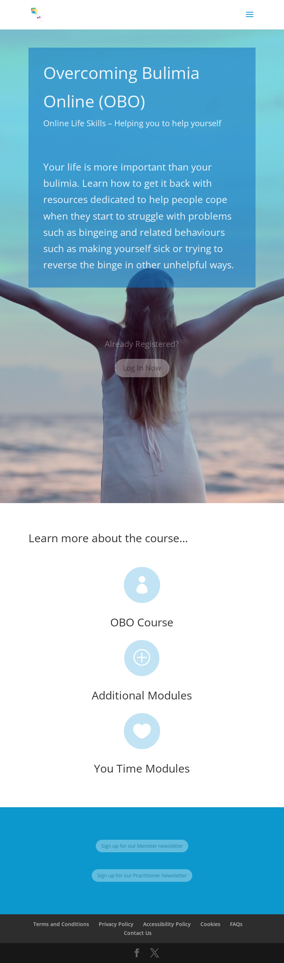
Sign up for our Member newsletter (142, 846)
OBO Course (141, 622)
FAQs (236, 924)
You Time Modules (142, 768)
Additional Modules (142, 695)
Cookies (210, 924)
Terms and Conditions (61, 924)
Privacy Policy (116, 924)
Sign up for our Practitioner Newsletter (142, 875)
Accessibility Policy (167, 924)
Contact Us (138, 932)
